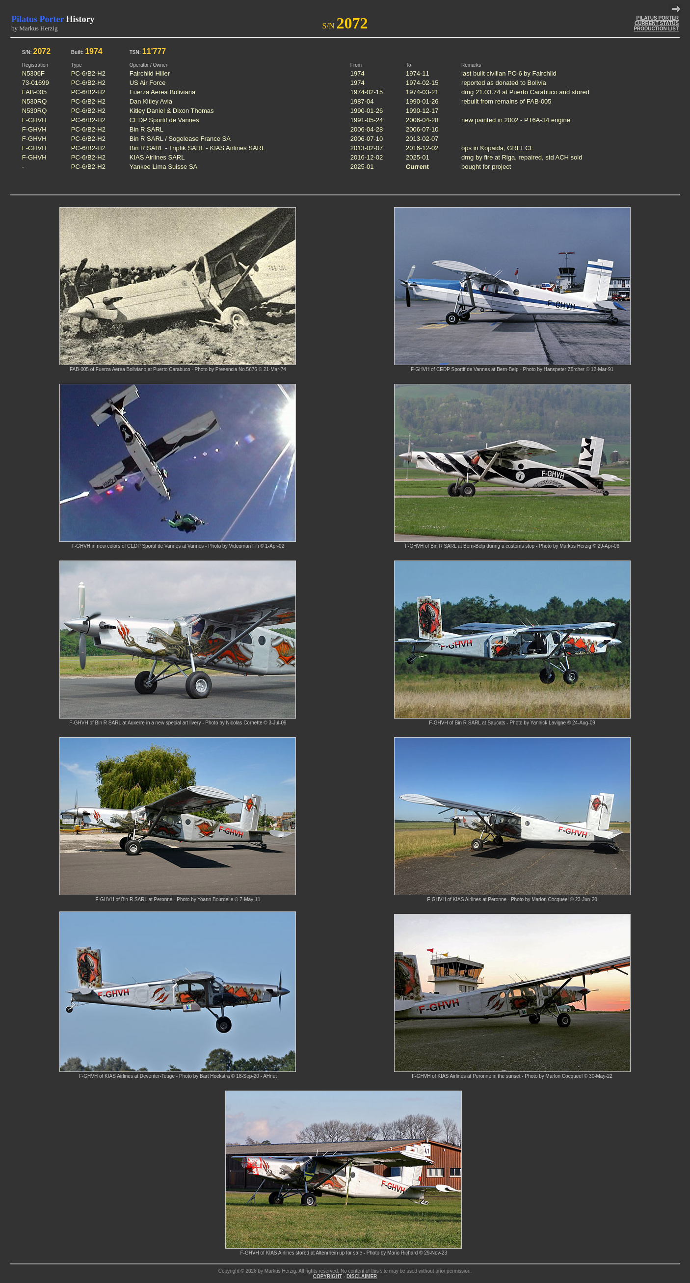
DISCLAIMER (361, 1276)
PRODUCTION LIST (656, 28)
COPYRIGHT (327, 1276)
